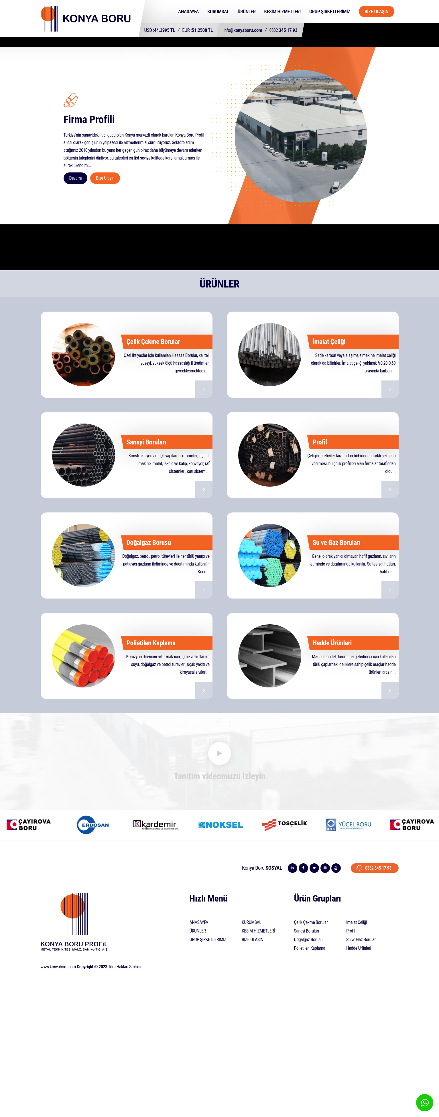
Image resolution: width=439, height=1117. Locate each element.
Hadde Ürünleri (358, 948)
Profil (350, 931)
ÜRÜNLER (247, 11)
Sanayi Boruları (306, 931)
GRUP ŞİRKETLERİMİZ (329, 11)
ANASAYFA (188, 11)
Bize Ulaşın (105, 178)
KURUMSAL (218, 11)
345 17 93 (283, 30)
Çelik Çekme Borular (311, 922)
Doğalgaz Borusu (308, 939)
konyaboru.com (243, 30)
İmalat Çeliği (356, 922)
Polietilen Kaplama (309, 948)
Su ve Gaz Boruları (361, 939)
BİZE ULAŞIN (377, 11)
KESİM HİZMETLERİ (282, 11)
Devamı (75, 178)
